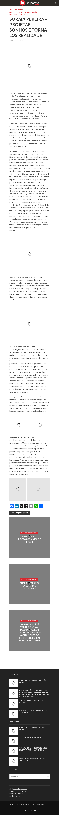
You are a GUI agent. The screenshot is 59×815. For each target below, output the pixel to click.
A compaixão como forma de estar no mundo (33, 712)
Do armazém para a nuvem (30, 738)
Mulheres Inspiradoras (18, 15)
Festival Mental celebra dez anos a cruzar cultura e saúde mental (33, 749)
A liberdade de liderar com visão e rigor (29, 539)
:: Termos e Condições (17, 791)
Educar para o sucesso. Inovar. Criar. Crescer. (32, 759)
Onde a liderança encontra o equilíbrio (29, 586)
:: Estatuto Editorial (16, 794)
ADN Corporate (15, 9)
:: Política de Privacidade (18, 789)
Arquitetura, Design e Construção (23, 12)
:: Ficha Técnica (14, 796)
